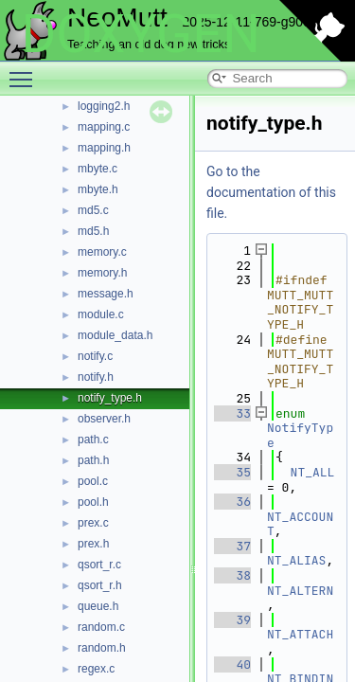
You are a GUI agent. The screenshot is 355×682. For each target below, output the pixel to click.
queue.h (98, 606)
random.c (101, 627)
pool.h (93, 502)
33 (232, 413)
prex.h (93, 543)
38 (232, 575)
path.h (93, 460)
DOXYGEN (140, 34)
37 (232, 546)
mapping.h (104, 147)
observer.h (104, 418)
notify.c (95, 356)
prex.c (93, 522)
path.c (93, 439)
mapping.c (104, 127)
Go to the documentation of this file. (271, 192)
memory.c (102, 252)
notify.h (96, 377)
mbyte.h (98, 189)
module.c (101, 314)
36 (232, 502)
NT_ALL (313, 472)
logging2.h (104, 106)
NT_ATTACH (300, 634)
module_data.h (115, 335)
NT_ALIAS (296, 560)
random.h (102, 648)
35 (232, 472)
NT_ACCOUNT (300, 524)
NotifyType (300, 435)
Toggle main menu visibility (25, 71)
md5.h (93, 231)
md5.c (93, 210)
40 (232, 664)
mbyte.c (97, 168)
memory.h (102, 272)
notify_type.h (110, 397)
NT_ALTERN (300, 591)
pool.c (93, 481)
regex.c (96, 668)
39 (232, 620)
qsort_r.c (99, 564)
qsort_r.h (100, 585)
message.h (105, 293)
